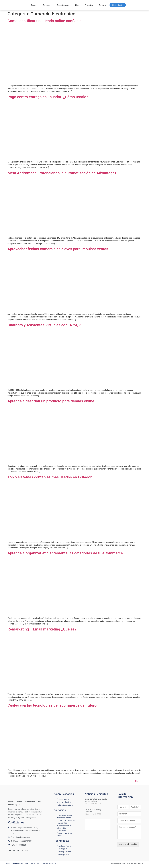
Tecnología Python (64, 851)
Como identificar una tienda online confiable (45, 21)
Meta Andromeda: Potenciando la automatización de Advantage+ (62, 173)
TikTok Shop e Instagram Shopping (94, 810)
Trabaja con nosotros (65, 804)
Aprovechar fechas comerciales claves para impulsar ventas (58, 249)
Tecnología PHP (63, 848)
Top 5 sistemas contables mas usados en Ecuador (50, 477)
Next (138, 781)
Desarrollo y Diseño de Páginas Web (65, 821)
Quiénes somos (63, 799)
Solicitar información (128, 844)
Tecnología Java (63, 854)
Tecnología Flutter (64, 846)
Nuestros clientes (64, 802)
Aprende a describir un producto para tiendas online (51, 401)
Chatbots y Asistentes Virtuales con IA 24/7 (44, 325)
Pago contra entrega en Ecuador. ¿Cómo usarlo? (48, 97)
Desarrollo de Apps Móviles (64, 834)
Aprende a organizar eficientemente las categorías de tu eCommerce (65, 553)
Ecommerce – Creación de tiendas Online (66, 816)
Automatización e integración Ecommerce (64, 828)
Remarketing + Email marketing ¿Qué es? (42, 629)
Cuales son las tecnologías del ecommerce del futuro (52, 705)
